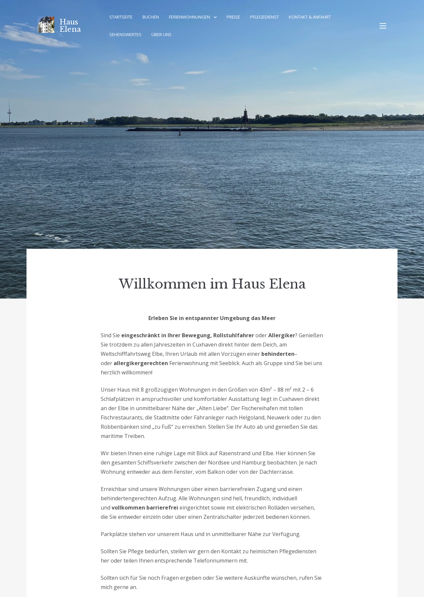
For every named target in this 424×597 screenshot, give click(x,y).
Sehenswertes (125, 34)
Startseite (120, 17)
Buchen (150, 17)
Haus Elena (70, 26)
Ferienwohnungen (189, 17)
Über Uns (161, 34)
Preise (233, 17)
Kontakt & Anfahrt (310, 17)
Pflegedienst (264, 17)
